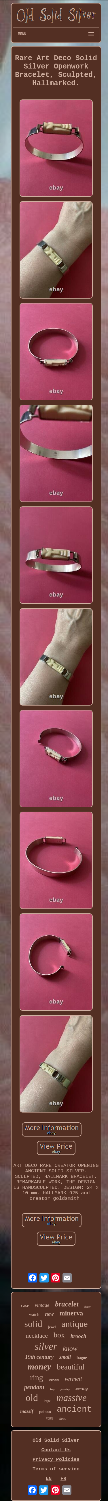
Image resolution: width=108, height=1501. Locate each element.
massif (26, 1411)
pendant (34, 1387)
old (32, 1397)
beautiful (70, 1367)
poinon (45, 1412)
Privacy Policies (56, 1459)
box (59, 1335)
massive (71, 1398)
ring (36, 1377)
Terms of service (56, 1469)
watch (34, 1314)
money (39, 1366)
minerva (71, 1313)
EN (49, 1478)
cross (54, 1380)
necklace (37, 1335)
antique (74, 1324)
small (65, 1357)
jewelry (65, 1389)
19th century (39, 1357)
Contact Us (56, 1450)
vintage (42, 1305)
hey (52, 1389)
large (47, 1401)
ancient (74, 1409)
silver (46, 1346)
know (70, 1348)
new (49, 1314)
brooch (78, 1336)
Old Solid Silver (56, 1440)
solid (33, 1324)
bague (82, 1358)
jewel (52, 1327)
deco (63, 1418)
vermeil (73, 1379)
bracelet (67, 1304)
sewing (81, 1388)
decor (87, 1306)
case (25, 1305)
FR (63, 1478)
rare (50, 1418)
